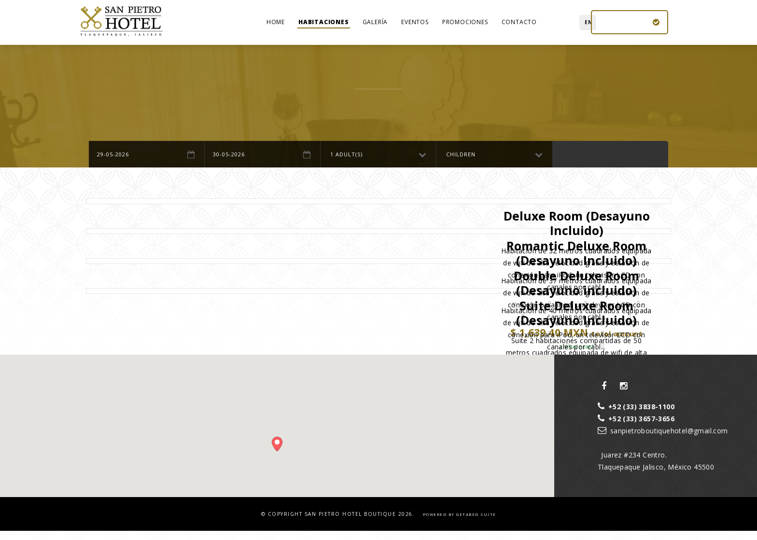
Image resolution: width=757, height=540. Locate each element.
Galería (375, 26)
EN (570, 26)
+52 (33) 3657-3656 (636, 427)
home (275, 26)
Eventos (415, 26)
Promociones (465, 26)
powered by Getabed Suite (459, 523)
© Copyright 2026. (339, 522)
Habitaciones (323, 26)
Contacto (519, 26)
